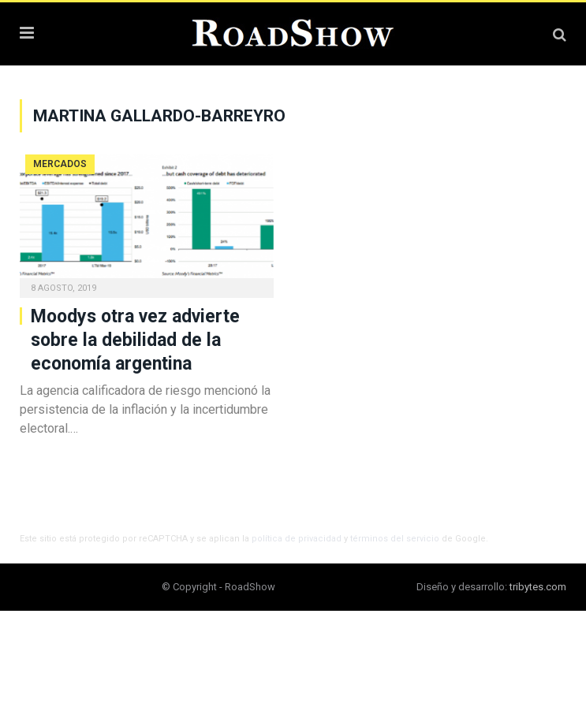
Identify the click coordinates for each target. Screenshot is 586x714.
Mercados (60, 163)
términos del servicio (394, 539)
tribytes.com (537, 587)
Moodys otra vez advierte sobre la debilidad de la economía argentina (135, 340)
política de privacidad (297, 539)
